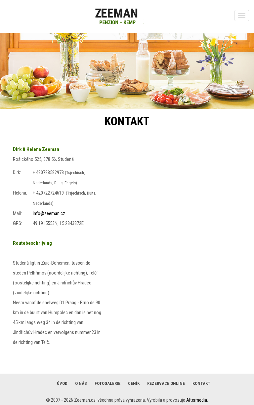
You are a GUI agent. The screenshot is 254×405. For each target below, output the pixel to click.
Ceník (134, 383)
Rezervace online (166, 383)
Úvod (62, 383)
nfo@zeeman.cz (49, 213)
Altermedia (196, 400)
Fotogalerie (107, 383)
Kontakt (201, 383)
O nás (81, 383)
